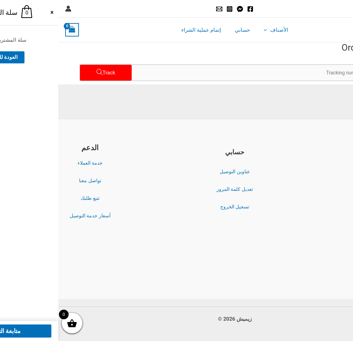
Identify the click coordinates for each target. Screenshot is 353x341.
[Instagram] (171, 9)
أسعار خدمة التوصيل (32, 216)
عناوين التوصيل (176, 171)
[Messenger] (182, 9)
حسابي (184, 30)
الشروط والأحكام (321, 163)
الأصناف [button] (214, 30)
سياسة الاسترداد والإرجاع (321, 198)
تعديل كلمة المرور (176, 189)
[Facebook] (192, 9)
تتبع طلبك (31, 198)
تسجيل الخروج (176, 207)
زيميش (314, 29)
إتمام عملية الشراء (146, 30)
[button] (343, 8)
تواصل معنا (32, 180)
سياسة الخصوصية (321, 181)
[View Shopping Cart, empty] (14, 30)
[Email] (161, 9)
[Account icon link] (10, 9)
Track (50, 73)
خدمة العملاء (32, 163)
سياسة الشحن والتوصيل (321, 216)
